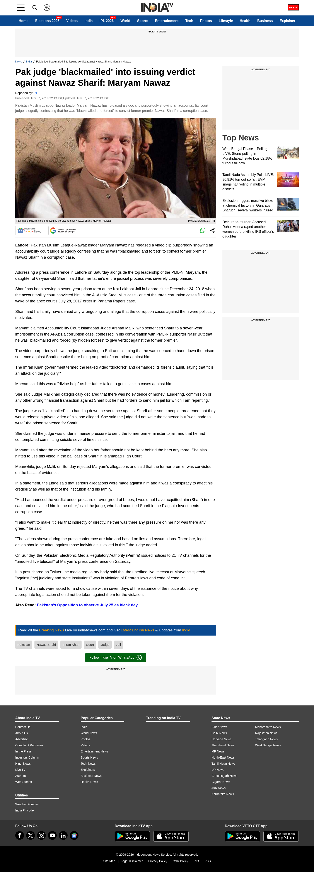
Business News (91, 776)
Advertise (21, 739)
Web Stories (23, 782)
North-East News (223, 757)
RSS (208, 861)
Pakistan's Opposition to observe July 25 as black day (87, 605)
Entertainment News (94, 751)
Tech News (88, 763)
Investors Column (27, 757)
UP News (218, 769)
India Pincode (24, 810)
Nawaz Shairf (46, 644)
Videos (72, 21)
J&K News (219, 788)
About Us (21, 733)
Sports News (89, 757)
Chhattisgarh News (224, 776)
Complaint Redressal (29, 745)
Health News (89, 782)
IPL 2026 (106, 21)
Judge (105, 644)
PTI (36, 93)
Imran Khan (71, 644)
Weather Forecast (27, 804)
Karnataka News (223, 794)
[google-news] (74, 835)
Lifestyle (226, 21)
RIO (196, 861)
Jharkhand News (223, 745)
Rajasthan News (266, 733)
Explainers (88, 769)
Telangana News (266, 739)
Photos (206, 21)
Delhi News (219, 733)
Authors (20, 776)
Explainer (287, 21)
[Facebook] (19, 835)
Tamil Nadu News (223, 763)
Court (90, 644)
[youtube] (52, 835)
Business (265, 21)
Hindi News (23, 763)
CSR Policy (180, 861)
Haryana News (222, 739)
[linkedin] (63, 835)
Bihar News (219, 727)
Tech (189, 21)
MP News (218, 751)
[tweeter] (30, 835)
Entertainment (167, 21)
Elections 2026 (47, 21)
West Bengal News (268, 745)
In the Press (23, 751)
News (18, 61)
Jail (118, 644)
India (89, 21)
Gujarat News (221, 782)
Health (245, 21)
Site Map (109, 861)
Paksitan (23, 644)
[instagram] (41, 835)
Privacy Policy (157, 861)
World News (89, 733)
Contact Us (22, 727)
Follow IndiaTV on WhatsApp (115, 657)
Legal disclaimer (132, 861)
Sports (142, 21)
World (125, 21)
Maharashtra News (268, 727)
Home (23, 21)
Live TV (20, 769)
